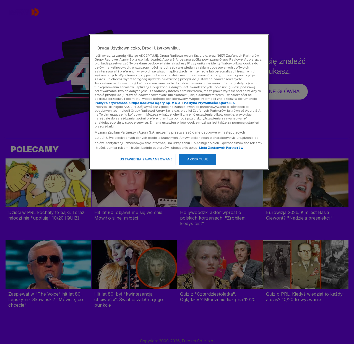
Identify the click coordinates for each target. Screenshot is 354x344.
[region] (179, 102)
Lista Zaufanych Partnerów (221, 148)
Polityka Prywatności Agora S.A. (210, 103)
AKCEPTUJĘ (197, 159)
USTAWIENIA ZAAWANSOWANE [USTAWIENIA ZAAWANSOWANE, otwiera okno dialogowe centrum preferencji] (146, 159)
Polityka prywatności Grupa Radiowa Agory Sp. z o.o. (138, 103)
